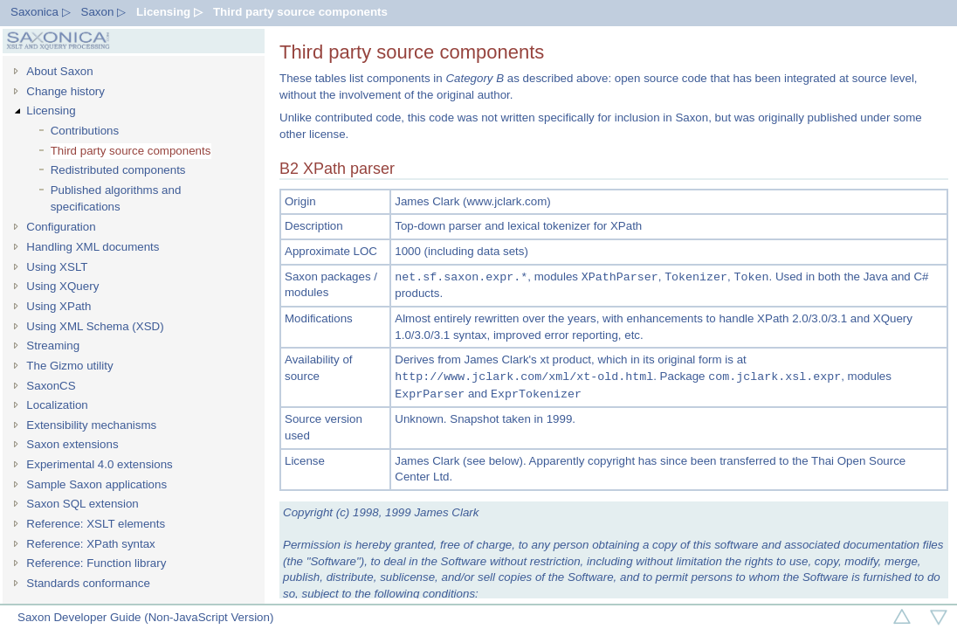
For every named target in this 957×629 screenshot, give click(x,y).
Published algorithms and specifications (116, 198)
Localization (56, 404)
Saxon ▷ (104, 11)
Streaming (52, 345)
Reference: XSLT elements (95, 523)
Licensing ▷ (169, 11)
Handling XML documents (92, 246)
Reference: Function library (96, 563)
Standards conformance (88, 583)
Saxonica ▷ (40, 11)
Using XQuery (62, 286)
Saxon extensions (72, 444)
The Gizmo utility (69, 365)
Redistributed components (118, 169)
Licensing (50, 110)
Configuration (60, 226)
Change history (65, 91)
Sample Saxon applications (96, 484)
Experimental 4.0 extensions (99, 464)
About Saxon (59, 71)
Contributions (85, 130)
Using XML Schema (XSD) (94, 326)
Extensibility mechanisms (91, 425)
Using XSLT (56, 266)
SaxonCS (50, 385)
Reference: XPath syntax (90, 543)
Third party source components (300, 11)
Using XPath (58, 306)
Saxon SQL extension (82, 503)
